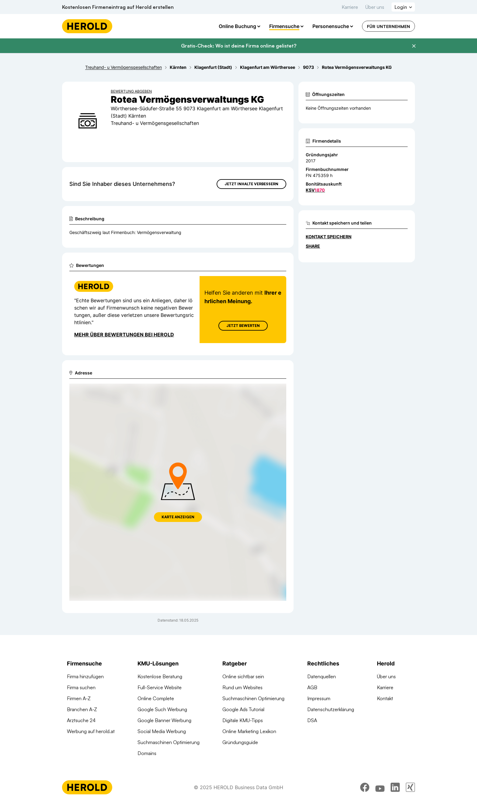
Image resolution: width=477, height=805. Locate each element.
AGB (312, 687)
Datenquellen (321, 676)
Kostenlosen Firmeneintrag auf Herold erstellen (118, 7)
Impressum (318, 698)
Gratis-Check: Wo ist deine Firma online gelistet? (238, 46)
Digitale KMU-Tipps (242, 720)
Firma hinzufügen (85, 676)
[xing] (410, 788)
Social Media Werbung (162, 731)
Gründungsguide (240, 742)
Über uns (374, 7)
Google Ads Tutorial (243, 709)
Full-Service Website (160, 687)
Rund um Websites (242, 687)
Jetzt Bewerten (243, 325)
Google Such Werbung (162, 709)
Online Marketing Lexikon (249, 731)
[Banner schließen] (413, 46)
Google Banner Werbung (164, 720)
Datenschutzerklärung (330, 709)
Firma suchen (81, 687)
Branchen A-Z (82, 709)
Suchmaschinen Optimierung (169, 742)
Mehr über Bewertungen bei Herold (124, 335)
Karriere (350, 7)
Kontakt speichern (328, 236)
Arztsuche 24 (81, 720)
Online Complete (156, 698)
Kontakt (385, 698)
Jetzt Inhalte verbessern (251, 184)
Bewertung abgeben (131, 91)
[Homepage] (87, 26)
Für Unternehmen (388, 26)
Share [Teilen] (313, 246)
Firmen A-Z (79, 698)
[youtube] (380, 788)
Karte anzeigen (178, 517)
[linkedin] (395, 788)
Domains (147, 753)
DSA (312, 720)
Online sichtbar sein (243, 676)
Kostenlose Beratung (160, 676)
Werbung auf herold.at (91, 731)
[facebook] (364, 788)
